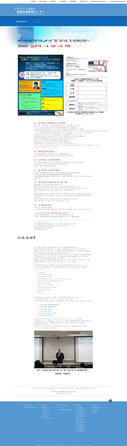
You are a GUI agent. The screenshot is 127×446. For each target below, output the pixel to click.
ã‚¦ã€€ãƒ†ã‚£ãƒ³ (80, 418)
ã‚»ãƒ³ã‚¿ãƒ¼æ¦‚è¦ (98, 405)
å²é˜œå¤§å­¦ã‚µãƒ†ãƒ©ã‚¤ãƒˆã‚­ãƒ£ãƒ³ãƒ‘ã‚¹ (60, 172)
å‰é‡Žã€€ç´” (79, 405)
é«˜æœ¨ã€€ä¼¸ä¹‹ (80, 413)
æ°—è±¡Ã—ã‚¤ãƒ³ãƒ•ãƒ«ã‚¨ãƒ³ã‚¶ (50, 302)
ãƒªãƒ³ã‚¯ (95, 409)
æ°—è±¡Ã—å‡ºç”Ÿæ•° (47, 313)
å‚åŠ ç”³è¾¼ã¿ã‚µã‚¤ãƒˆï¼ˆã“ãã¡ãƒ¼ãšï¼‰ (63, 214)
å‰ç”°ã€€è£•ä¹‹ (80, 424)
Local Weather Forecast (102, 10)
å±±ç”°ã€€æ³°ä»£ (80, 428)
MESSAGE (65, 6)
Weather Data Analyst (83, 10)
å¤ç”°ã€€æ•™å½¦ (80, 426)
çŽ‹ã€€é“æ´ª (79, 415)
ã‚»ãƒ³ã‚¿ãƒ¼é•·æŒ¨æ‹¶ (31, 405)
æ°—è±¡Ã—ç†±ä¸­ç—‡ (47, 306)
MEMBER (96, 6)
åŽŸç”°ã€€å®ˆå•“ (80, 422)
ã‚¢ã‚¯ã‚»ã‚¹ (95, 407)
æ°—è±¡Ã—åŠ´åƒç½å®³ (49, 310)
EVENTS (76, 6)
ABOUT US (106, 6)
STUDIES (86, 6)
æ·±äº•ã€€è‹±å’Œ (80, 411)
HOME (56, 6)
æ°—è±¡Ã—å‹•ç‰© (46, 308)
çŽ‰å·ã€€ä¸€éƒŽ (80, 420)
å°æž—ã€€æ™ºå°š (81, 407)
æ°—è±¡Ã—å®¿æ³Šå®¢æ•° (49, 304)
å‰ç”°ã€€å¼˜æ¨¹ (80, 409)
